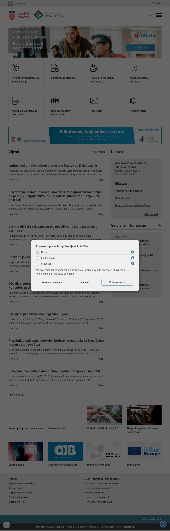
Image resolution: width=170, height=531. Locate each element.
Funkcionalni (48, 258)
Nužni (44, 252)
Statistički (46, 263)
